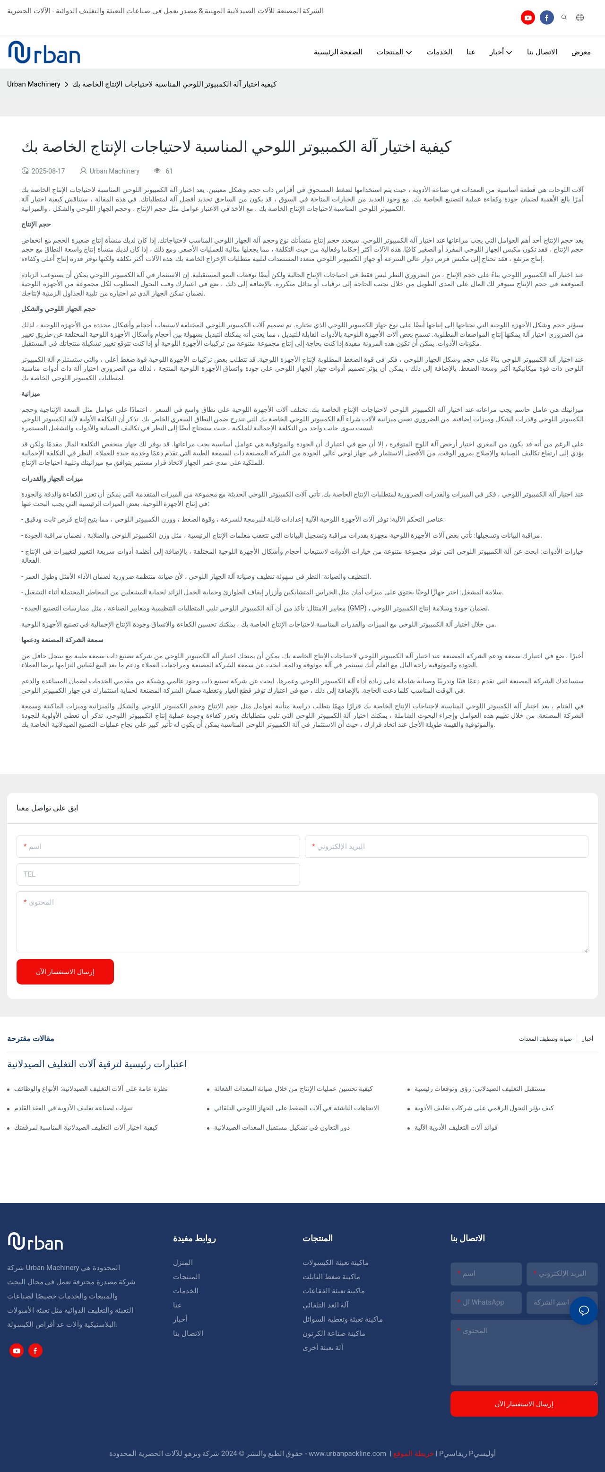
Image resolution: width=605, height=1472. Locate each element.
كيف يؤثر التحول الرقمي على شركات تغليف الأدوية (484, 1108)
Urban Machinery (33, 84)
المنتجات (186, 1276)
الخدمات (186, 1291)
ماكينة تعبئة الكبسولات (335, 1262)
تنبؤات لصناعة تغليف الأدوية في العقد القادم (73, 1108)
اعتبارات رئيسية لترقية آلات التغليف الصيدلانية (97, 1064)
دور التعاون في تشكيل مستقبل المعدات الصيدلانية (282, 1127)
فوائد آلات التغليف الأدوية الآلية (456, 1127)
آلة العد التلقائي (325, 1305)
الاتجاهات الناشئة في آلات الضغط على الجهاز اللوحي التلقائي (296, 1108)
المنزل (183, 1262)
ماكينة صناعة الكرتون (333, 1333)
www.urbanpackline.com (348, 1453)
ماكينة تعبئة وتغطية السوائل (342, 1319)
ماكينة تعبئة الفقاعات (333, 1291)
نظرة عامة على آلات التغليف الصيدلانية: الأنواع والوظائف (91, 1088)
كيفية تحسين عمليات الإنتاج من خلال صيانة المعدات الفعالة (293, 1088)
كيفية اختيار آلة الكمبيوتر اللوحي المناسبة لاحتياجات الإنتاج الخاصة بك (174, 84)
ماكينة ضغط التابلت (331, 1276)
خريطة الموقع (414, 1453)
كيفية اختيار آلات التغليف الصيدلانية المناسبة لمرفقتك (86, 1127)
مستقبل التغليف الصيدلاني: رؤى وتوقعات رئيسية (480, 1088)
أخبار (587, 1039)
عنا (177, 1305)
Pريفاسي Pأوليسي (467, 1453)
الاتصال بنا (188, 1333)
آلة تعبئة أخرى (322, 1347)
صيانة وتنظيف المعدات (545, 1039)
